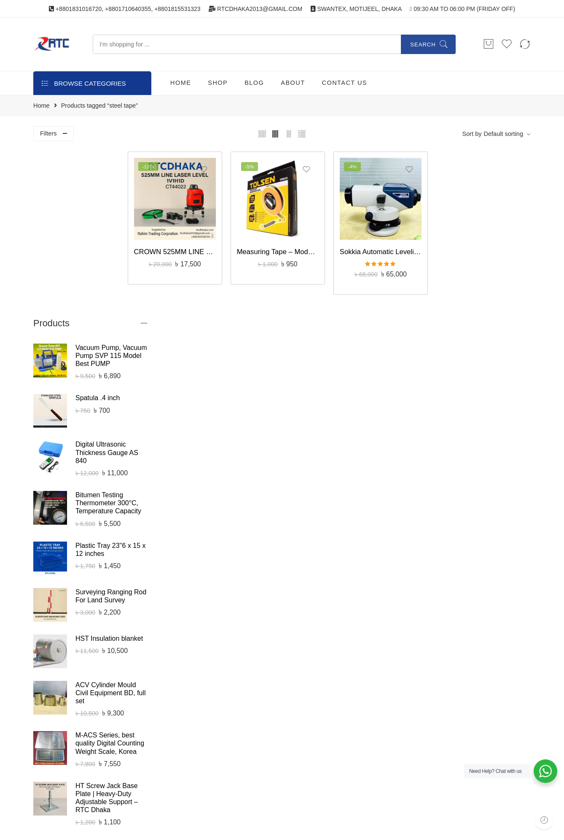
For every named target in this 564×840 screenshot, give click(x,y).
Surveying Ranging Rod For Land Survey (110, 429)
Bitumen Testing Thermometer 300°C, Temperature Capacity (108, 336)
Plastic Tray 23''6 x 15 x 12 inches (110, 383)
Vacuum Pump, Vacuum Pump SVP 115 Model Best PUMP (111, 189)
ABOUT (293, 82)
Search (422, 44)
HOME (180, 82)
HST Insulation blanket (109, 472)
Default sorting (504, 133)
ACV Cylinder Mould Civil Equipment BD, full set (110, 526)
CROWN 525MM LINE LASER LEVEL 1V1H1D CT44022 (206, 242)
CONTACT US (344, 82)
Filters (48, 133)
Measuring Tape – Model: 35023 (300, 242)
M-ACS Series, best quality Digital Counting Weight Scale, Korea (109, 576)
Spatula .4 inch (97, 231)
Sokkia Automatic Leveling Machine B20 (394, 242)
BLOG (254, 82)
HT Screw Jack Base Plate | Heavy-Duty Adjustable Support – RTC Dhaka (106, 631)
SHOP (218, 82)
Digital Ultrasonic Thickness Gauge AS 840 (106, 286)
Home (41, 106)
